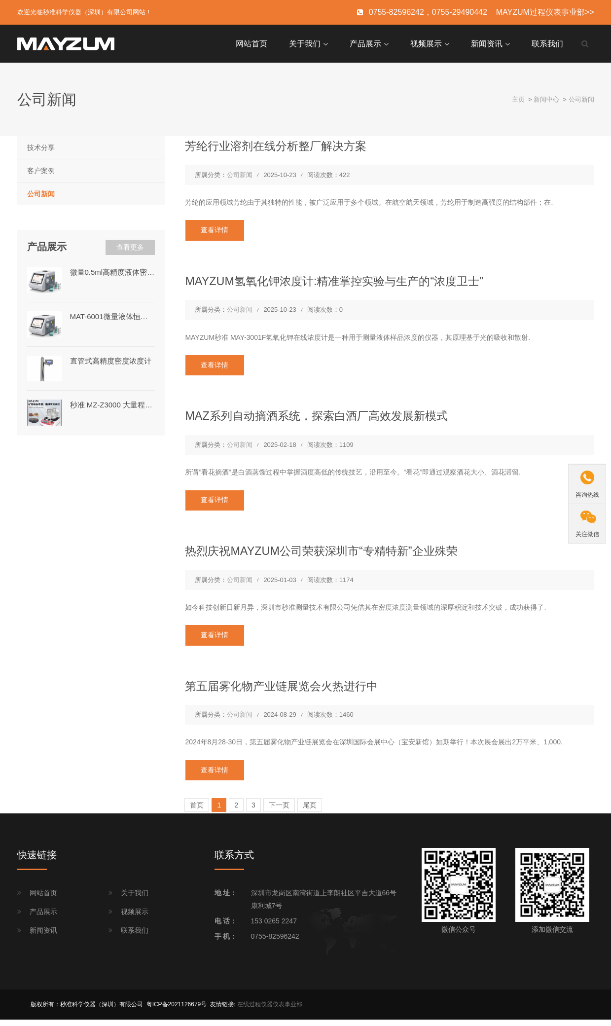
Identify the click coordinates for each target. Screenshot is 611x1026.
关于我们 (305, 43)
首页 (197, 812)
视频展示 (426, 43)
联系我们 (547, 43)
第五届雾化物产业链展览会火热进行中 (290, 690)
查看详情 (216, 230)
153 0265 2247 (274, 928)
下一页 (279, 812)
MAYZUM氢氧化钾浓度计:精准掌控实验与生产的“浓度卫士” (346, 282)
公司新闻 (581, 98)
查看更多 (130, 247)
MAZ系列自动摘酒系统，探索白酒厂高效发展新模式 (327, 418)
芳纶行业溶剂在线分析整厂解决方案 (283, 145)
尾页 (310, 812)
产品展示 (365, 43)
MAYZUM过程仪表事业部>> (545, 12)
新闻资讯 (487, 43)
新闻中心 (546, 98)
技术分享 (41, 147)
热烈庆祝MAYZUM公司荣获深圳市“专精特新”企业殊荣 (332, 554)
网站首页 (251, 43)
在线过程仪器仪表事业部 (269, 1011)
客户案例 (41, 170)
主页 (518, 98)
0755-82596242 (275, 943)
